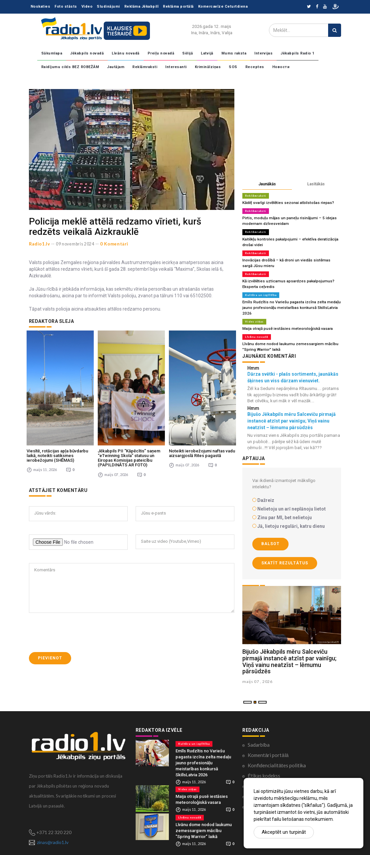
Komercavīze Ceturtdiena (223, 6)
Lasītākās (316, 184)
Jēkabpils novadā (87, 53)
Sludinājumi (108, 6)
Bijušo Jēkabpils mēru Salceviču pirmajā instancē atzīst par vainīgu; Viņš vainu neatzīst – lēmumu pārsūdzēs (289, 656)
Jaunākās (267, 184)
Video (87, 6)
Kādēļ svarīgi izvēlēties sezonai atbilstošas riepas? (285, 202)
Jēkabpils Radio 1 (297, 53)
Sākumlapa (51, 53)
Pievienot (50, 610)
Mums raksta (234, 53)
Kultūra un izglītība (260, 291)
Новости (281, 67)
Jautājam (115, 67)
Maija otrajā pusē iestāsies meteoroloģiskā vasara (284, 324)
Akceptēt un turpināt (284, 832)
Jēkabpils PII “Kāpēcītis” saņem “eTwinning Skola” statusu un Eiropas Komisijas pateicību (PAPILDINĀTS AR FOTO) (129, 410)
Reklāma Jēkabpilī (141, 6)
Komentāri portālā (268, 749)
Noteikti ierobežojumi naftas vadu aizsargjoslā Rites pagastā (202, 405)
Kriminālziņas (208, 67)
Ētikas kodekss (264, 770)
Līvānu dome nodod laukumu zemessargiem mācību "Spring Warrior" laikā (204, 824)
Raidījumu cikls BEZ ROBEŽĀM (70, 67)
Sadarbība (259, 739)
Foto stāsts (66, 6)
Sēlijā (187, 53)
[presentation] (79, 585)
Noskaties (41, 6)
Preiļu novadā (161, 53)
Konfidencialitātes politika (277, 760)
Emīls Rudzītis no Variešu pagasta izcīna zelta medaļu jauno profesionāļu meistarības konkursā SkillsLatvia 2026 (288, 303)
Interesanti (176, 67)
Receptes (254, 67)
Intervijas (263, 53)
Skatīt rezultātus (284, 557)
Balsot (270, 538)
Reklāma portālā (178, 6)
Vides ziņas (254, 317)
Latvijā (207, 53)
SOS (233, 67)
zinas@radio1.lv (52, 836)
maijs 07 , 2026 (257, 676)
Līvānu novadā (126, 53)
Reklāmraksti (144, 67)
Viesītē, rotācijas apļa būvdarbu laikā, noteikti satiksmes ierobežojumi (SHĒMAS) (57, 408)
